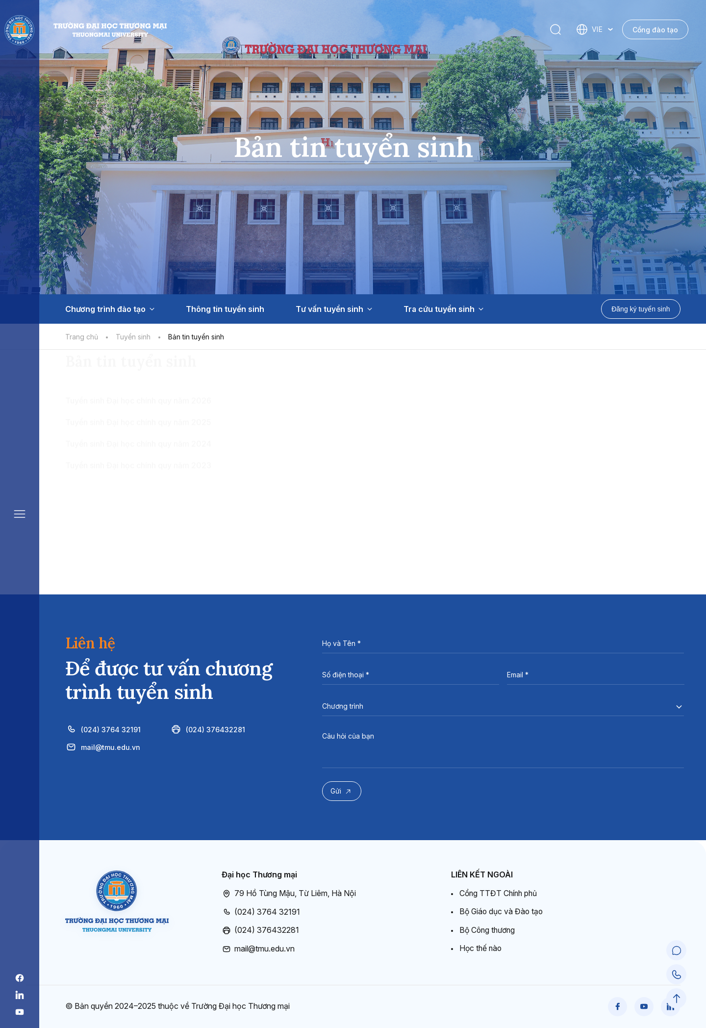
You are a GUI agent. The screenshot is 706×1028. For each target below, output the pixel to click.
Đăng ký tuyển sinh (640, 309)
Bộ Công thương (488, 930)
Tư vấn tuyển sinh (334, 309)
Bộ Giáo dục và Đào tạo (502, 911)
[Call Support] (676, 975)
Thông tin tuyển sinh (225, 309)
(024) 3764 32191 (103, 729)
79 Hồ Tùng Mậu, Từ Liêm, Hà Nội (289, 893)
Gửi (342, 791)
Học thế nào (481, 948)
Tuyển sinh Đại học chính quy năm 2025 (138, 479)
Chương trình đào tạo (109, 309)
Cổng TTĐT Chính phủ (499, 893)
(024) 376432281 (207, 729)
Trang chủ (81, 337)
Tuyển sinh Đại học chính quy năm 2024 (138, 500)
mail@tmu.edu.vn (102, 747)
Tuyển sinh (133, 337)
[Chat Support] (676, 951)
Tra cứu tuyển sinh (443, 309)
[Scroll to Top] (676, 998)
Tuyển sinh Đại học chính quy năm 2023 (138, 522)
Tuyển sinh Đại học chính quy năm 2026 (138, 457)
